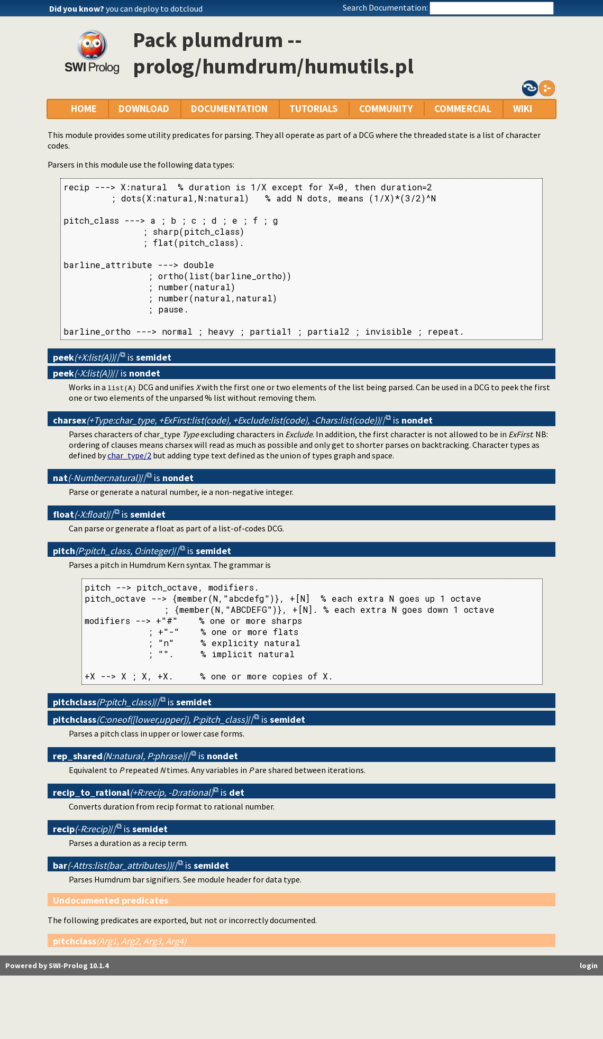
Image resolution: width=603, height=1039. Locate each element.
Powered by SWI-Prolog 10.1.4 (56, 965)
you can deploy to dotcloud (154, 8)
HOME (84, 109)
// (86, 357)
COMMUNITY (386, 109)
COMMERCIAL (462, 109)
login (589, 965)
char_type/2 (129, 455)
